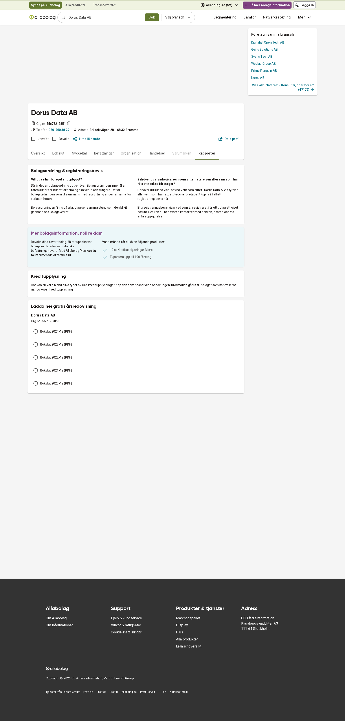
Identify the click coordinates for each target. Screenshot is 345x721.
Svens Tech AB (262, 56)
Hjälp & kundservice (126, 618)
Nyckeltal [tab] (79, 153)
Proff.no (88, 691)
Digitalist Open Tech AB (267, 42)
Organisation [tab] (131, 153)
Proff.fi (114, 691)
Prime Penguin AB (264, 70)
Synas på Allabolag (45, 5)
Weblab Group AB (263, 63)
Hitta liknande (86, 139)
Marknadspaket (188, 618)
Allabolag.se (129, 691)
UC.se (162, 691)
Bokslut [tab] (58, 153)
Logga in (304, 5)
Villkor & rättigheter (126, 625)
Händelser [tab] (157, 153)
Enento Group (124, 678)
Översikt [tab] (38, 153)
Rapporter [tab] (206, 153)
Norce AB (257, 77)
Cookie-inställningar (126, 632)
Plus (179, 632)
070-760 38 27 (59, 130)
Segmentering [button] (225, 17)
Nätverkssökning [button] (277, 17)
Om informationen (59, 625)
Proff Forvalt (147, 691)
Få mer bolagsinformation (267, 5)
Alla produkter (75, 5)
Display (182, 625)
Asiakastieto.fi (179, 691)
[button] (249, 17)
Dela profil (229, 139)
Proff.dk (101, 691)
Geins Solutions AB (264, 49)
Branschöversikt (104, 5)
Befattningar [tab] (104, 153)
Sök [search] (152, 17)
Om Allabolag (56, 618)
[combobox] (105, 17)
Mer (305, 17)
